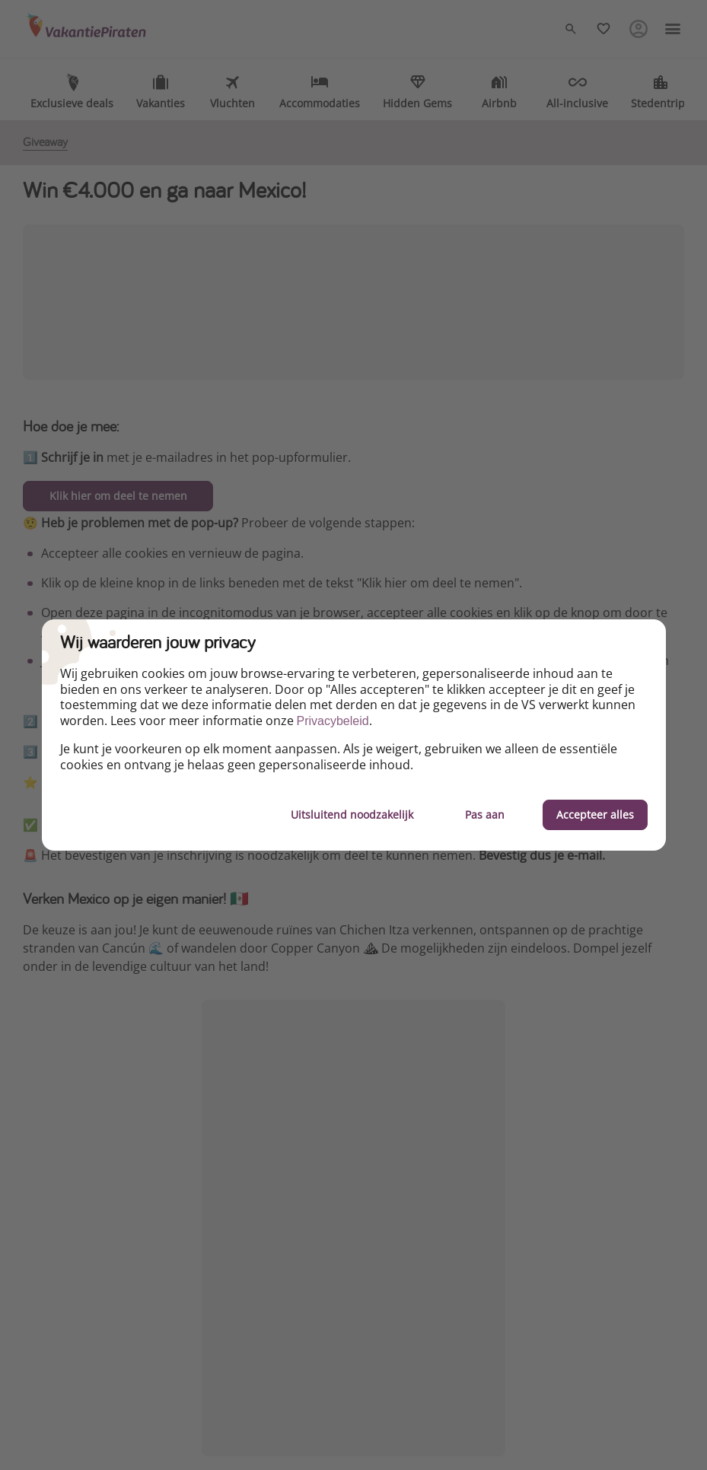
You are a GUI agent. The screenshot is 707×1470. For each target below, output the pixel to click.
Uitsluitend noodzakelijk (352, 814)
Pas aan (485, 814)
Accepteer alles (595, 814)
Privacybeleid (333, 720)
